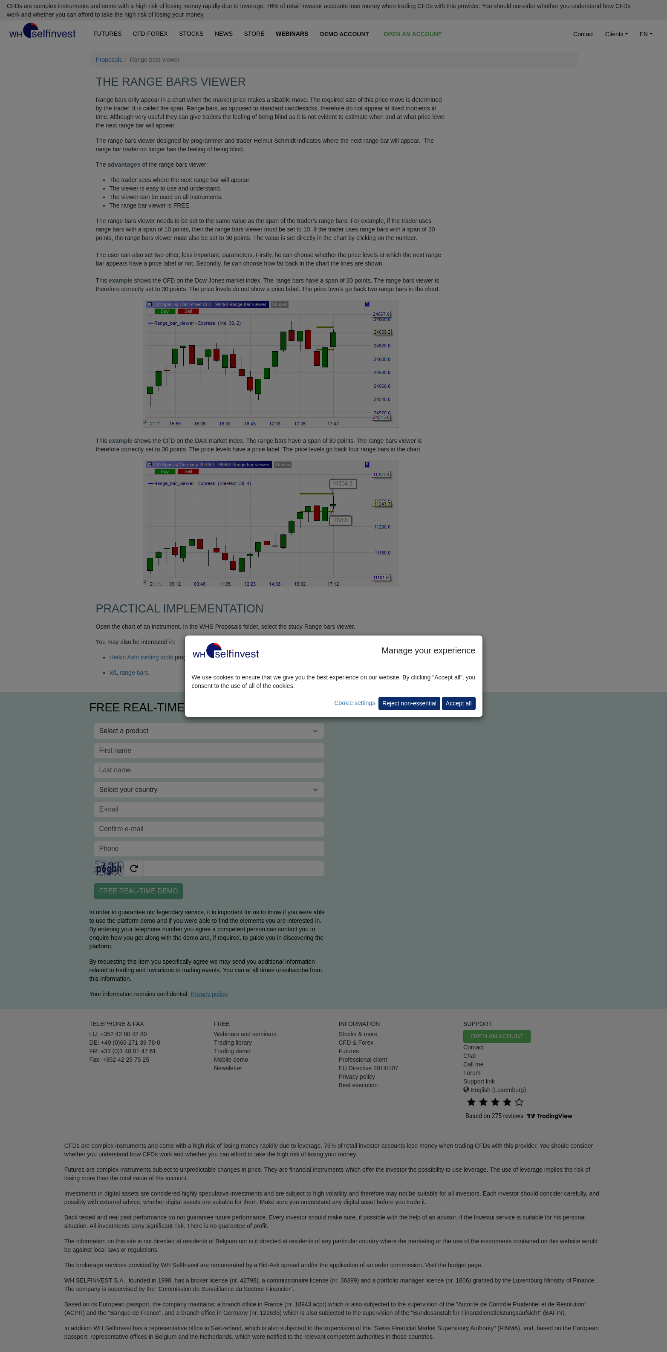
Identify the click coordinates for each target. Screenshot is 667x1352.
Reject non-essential (409, 703)
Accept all (459, 703)
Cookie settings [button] (354, 702)
